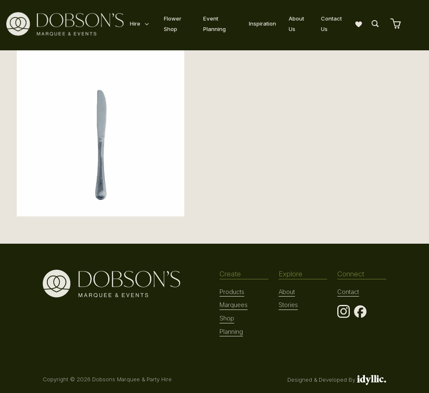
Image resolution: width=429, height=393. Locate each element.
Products (232, 291)
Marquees (234, 304)
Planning (231, 331)
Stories (288, 304)
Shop (227, 317)
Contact (348, 291)
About (287, 291)
